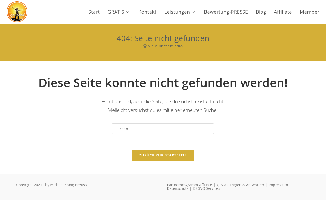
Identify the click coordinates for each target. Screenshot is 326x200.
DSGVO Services (206, 188)
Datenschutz (177, 188)
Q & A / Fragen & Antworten (240, 184)
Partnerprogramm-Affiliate (189, 184)
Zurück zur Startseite (163, 155)
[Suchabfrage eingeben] (163, 128)
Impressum (278, 184)
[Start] (145, 46)
